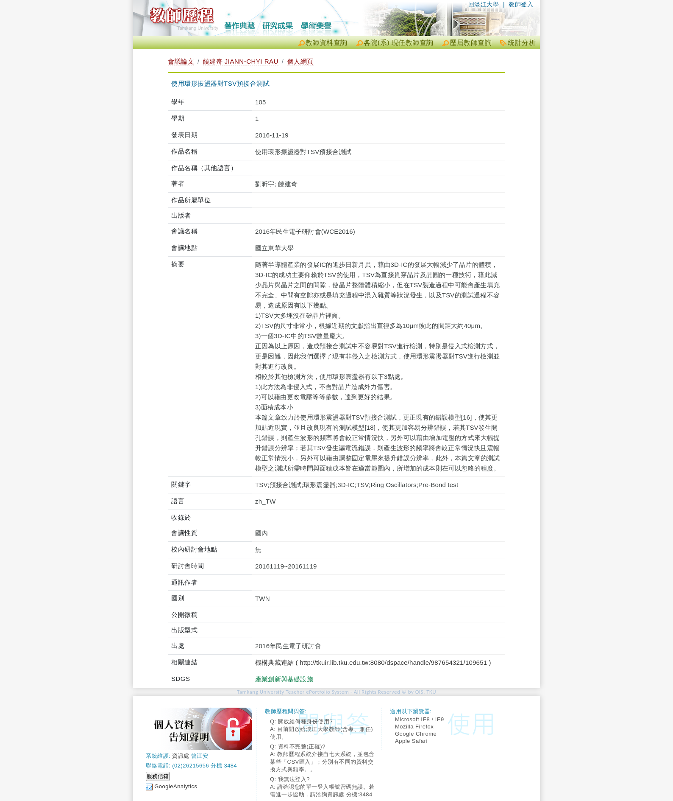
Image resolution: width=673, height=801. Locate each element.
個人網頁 (300, 61)
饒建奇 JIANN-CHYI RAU (240, 61)
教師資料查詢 (327, 42)
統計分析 (522, 42)
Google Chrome (416, 734)
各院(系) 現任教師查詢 (399, 42)
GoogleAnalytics (175, 786)
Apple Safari (411, 741)
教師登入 (521, 4)
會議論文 (181, 61)
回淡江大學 (483, 4)
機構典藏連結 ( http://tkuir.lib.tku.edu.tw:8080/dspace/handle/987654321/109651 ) (373, 662)
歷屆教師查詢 (471, 42)
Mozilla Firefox (414, 726)
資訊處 (180, 756)
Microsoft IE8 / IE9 (419, 719)
